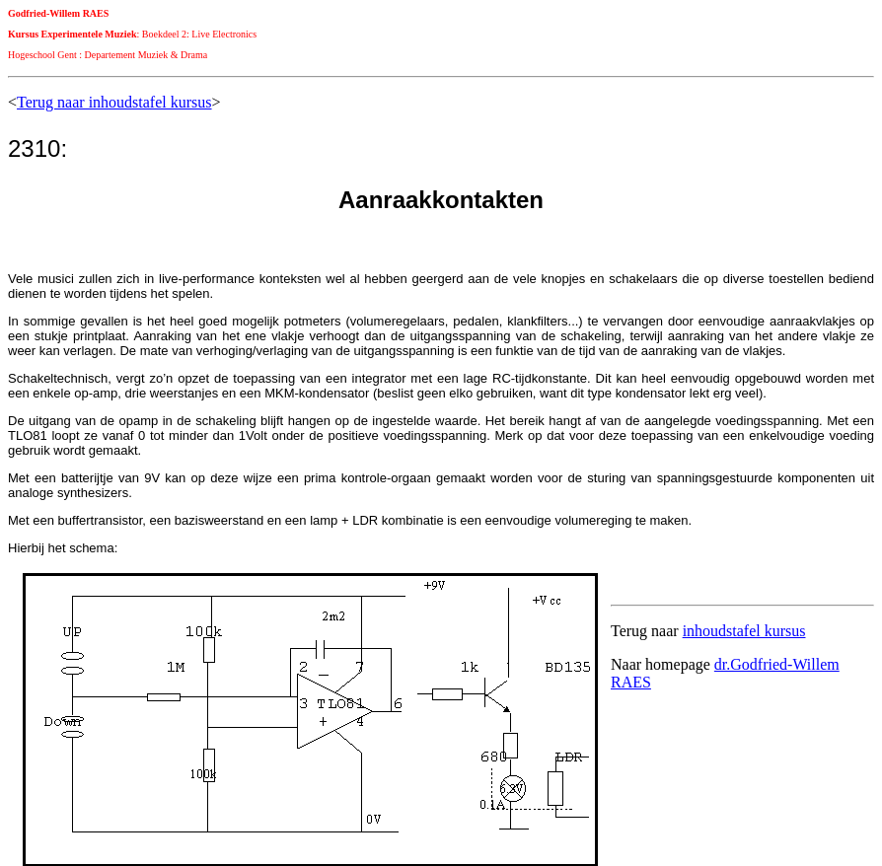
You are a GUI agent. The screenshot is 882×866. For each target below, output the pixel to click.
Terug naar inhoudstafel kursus (114, 102)
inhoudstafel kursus (744, 630)
